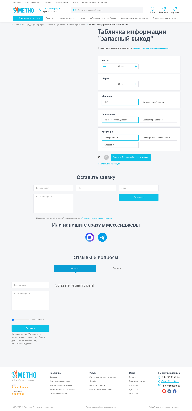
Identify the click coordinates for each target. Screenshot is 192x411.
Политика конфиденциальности (101, 407)
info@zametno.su (169, 385)
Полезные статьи (137, 381)
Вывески (50, 18)
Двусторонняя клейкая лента (156, 137)
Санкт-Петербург (51, 8)
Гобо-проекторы (67, 18)
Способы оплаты (33, 2)
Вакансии (133, 385)
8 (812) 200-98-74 (50, 11)
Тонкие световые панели (164, 18)
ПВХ (106, 102)
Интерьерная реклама (59, 381)
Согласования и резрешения (102, 377)
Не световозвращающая (116, 119)
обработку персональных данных (96, 218)
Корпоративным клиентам (94, 2)
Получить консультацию (109, 164)
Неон (82, 18)
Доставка (17, 2)
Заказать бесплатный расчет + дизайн (130, 157)
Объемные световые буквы (103, 18)
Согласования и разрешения (134, 18)
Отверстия (109, 144)
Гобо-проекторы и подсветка (62, 389)
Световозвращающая (153, 119)
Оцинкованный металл (153, 102)
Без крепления (111, 137)
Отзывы (48, 2)
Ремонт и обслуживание (100, 389)
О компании (62, 2)
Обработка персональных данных (164, 407)
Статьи (75, 2)
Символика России (58, 393)
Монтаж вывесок (97, 385)
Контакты (133, 393)
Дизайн (92, 381)
